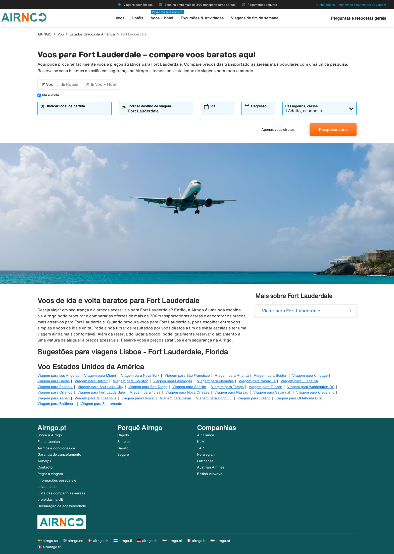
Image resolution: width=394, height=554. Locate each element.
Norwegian (206, 454)
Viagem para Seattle (189, 387)
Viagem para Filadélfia (299, 381)
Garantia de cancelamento (59, 454)
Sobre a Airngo (49, 435)
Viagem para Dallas (53, 381)
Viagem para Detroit (91, 381)
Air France (205, 435)
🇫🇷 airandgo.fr (49, 547)
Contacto (45, 467)
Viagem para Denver (138, 398)
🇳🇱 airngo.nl (172, 540)
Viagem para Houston (130, 381)
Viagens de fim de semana (254, 18)
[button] (47, 84)
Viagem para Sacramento (101, 403)
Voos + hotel (162, 18)
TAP (200, 448)
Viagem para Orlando (54, 392)
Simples (123, 441)
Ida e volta (48, 95)
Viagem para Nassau (231, 392)
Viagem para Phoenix (55, 387)
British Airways (209, 474)
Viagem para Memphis (215, 381)
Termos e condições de (56, 448)
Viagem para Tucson (265, 387)
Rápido (123, 435)
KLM (201, 441)
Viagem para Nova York (140, 375)
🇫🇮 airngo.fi (122, 540)
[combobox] (77, 111)
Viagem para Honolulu (214, 398)
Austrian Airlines (210, 467)
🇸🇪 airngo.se (47, 540)
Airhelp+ (44, 461)
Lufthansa (205, 461)
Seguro (123, 454)
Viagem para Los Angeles (58, 375)
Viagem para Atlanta (232, 375)
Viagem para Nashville (257, 381)
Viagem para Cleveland (315, 392)
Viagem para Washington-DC (310, 387)
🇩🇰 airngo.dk (98, 540)
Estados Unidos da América (92, 34)
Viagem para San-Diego (147, 387)
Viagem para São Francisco (187, 375)
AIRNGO (44, 34)
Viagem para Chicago (310, 375)
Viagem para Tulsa (145, 392)
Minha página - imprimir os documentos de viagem (351, 4)
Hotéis (137, 18)
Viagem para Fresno (253, 398)
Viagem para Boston (270, 375)
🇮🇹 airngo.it (196, 540)
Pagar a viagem (50, 474)
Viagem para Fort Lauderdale (101, 392)
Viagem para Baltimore (56, 403)
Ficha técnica (48, 441)
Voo (61, 34)
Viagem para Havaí (175, 398)
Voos (120, 18)
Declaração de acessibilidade (61, 506)
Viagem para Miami (100, 375)
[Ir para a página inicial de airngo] (23, 17)
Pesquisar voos (333, 129)
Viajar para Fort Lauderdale (291, 310)
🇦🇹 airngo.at (220, 540)
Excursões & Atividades (202, 18)
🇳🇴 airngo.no (73, 540)
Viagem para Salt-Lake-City (100, 387)
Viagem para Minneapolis (95, 398)
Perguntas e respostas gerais (358, 18)
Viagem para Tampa (227, 387)
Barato (122, 448)
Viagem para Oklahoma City (298, 398)
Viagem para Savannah (272, 392)
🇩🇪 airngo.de (147, 540)
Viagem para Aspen (53, 398)
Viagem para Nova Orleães (187, 392)
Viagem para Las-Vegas (172, 381)
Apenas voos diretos (275, 129)
